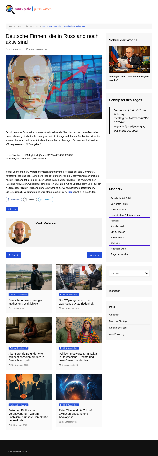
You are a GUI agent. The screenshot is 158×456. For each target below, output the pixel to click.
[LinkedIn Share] (45, 199)
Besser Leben (117, 237)
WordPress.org (116, 334)
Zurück (13, 255)
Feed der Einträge (118, 321)
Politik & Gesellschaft (38, 49)
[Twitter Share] (30, 199)
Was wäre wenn (118, 249)
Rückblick (115, 243)
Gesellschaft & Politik (121, 198)
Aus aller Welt (117, 226)
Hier (69, 191)
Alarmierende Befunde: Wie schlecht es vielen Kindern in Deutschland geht (26, 357)
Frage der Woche (119, 254)
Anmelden (114, 315)
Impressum (114, 291)
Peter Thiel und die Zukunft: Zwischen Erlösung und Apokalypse (76, 414)
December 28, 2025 (126, 131)
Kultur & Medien (118, 209)
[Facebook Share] (14, 199)
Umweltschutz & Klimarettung (125, 215)
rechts (13, 209)
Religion (114, 221)
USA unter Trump (119, 204)
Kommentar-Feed (118, 328)
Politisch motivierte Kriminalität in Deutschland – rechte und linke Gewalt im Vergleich (78, 357)
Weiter (94, 255)
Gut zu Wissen (117, 232)
